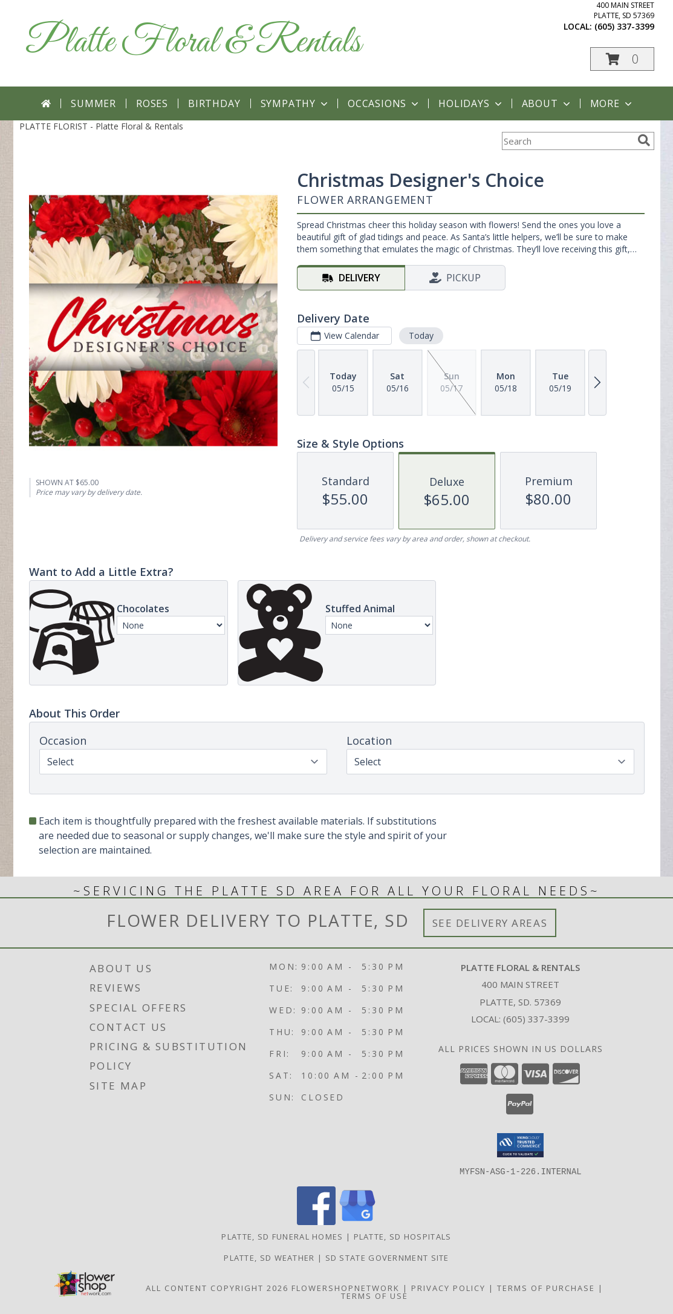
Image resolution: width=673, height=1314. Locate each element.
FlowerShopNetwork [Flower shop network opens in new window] (345, 1287)
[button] (622, 59)
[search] (644, 140)
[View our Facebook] (316, 1221)
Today (420, 335)
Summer (93, 103)
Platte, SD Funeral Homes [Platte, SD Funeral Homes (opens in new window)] (282, 1236)
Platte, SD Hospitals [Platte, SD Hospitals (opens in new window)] (403, 1236)
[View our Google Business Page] (357, 1221)
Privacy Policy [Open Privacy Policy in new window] (448, 1287)
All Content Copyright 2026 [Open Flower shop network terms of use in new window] (217, 1287)
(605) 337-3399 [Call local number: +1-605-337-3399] (624, 26)
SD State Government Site (387, 1257)
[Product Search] (567, 140)
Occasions (384, 103)
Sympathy (295, 103)
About (547, 103)
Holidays (471, 103)
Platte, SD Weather (269, 1257)
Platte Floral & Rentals (193, 42)
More (612, 103)
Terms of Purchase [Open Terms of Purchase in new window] (546, 1287)
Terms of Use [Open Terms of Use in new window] (374, 1295)
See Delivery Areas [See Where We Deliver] (490, 923)
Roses (152, 103)
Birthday (214, 103)
